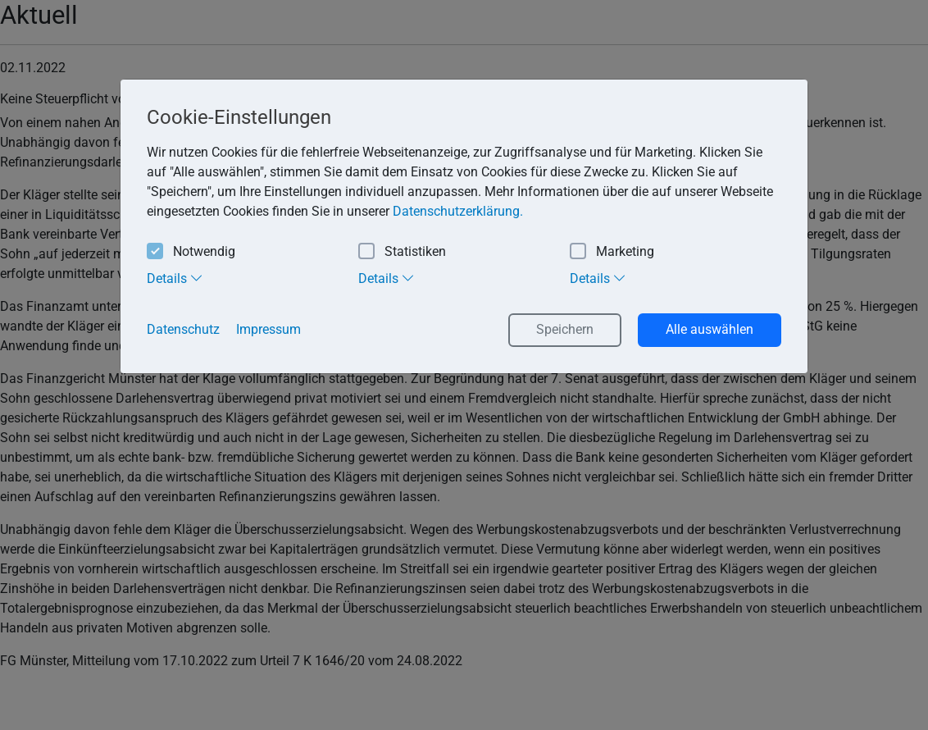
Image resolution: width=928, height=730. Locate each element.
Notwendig (191, 252)
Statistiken (402, 252)
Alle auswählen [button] (709, 329)
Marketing (612, 252)
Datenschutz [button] (183, 329)
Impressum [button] (268, 329)
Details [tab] (175, 278)
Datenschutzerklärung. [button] (458, 211)
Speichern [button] (565, 329)
